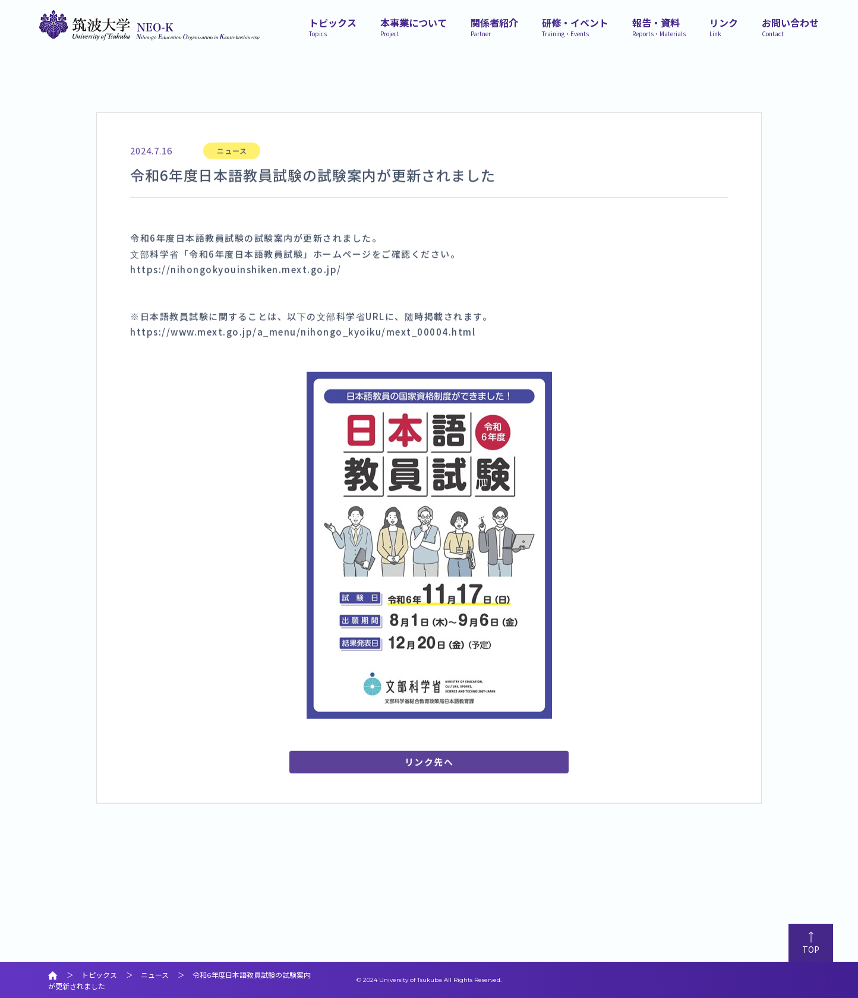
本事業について (413, 26)
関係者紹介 (494, 26)
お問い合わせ (790, 26)
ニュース (232, 168)
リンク (723, 26)
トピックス (333, 26)
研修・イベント (575, 26)
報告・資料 (659, 26)
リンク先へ (429, 779)
